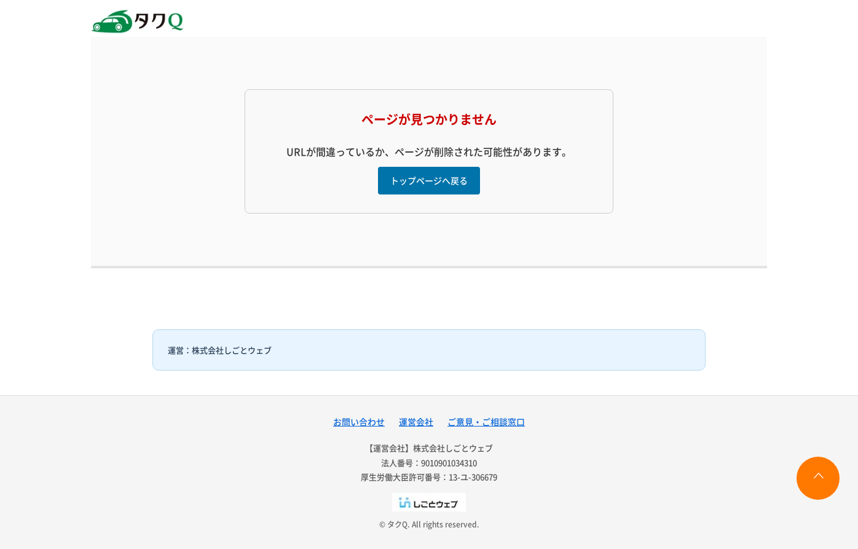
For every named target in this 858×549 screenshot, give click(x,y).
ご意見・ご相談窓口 (486, 421)
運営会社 (416, 421)
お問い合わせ (359, 421)
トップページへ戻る (429, 180)
